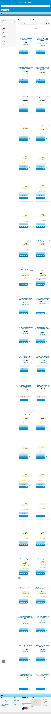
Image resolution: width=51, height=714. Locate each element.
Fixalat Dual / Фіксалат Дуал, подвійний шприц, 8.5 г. (25, 646)
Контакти (15, 704)
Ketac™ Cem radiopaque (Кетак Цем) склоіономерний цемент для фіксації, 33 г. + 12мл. (25, 617)
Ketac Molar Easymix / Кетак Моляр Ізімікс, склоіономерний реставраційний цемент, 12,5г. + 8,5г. (26, 212)
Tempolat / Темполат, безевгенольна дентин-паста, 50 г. (26, 39)
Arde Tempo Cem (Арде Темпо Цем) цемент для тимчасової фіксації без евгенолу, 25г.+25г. (26, 559)
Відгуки (25, 709)
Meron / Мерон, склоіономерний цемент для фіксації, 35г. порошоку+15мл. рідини (42, 588)
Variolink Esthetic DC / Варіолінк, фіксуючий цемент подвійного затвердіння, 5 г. (43, 415)
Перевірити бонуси (5, 10)
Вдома (2, 16)
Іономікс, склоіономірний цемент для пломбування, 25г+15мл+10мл (42, 270)
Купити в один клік (23, 53)
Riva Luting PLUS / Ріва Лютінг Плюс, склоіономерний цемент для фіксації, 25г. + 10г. (25, 270)
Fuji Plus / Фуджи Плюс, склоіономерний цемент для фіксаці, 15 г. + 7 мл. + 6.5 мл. (25, 241)
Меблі (2, 706)
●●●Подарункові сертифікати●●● (6, 708)
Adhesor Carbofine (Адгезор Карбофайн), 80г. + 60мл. (25, 530)
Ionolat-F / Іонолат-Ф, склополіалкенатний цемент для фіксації (26, 328)
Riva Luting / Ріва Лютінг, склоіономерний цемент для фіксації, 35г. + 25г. (43, 241)
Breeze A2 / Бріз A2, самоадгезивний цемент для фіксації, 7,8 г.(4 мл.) (25, 472)
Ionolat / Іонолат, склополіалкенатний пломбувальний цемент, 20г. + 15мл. (25, 299)
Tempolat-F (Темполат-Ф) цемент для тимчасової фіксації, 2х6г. (43, 530)
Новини (15, 703)
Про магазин (16, 699)
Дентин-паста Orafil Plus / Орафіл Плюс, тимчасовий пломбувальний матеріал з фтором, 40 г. (42, 68)
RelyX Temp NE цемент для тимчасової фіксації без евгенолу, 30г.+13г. (42, 675)
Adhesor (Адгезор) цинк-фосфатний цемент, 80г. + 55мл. (26, 501)
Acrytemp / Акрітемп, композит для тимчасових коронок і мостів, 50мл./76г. (42, 357)
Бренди (15, 701)
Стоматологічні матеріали (9, 16)
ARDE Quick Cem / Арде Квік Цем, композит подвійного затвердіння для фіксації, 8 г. (26, 415)
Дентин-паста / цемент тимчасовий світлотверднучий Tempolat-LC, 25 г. (42, 97)
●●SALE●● (2, 699)
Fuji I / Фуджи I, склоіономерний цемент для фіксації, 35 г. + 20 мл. (42, 212)
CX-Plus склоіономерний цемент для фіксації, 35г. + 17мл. (26, 588)
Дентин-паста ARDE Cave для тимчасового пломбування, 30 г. (26, 97)
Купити (23, 50)
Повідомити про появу (23, 284)
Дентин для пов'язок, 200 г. (25, 125)
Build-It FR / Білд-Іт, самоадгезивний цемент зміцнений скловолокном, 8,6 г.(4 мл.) (43, 444)
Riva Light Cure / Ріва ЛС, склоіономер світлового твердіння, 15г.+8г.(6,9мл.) (42, 183)
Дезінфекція (3, 705)
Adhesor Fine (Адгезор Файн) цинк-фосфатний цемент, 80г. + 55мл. (42, 501)
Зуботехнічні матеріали (4, 703)
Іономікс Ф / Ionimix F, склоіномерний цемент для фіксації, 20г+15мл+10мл (42, 299)
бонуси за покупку (25, 44)
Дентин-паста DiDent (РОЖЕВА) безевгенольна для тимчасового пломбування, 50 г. (42, 39)
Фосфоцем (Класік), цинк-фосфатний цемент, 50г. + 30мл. (43, 472)
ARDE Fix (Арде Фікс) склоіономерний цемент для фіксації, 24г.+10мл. (43, 559)
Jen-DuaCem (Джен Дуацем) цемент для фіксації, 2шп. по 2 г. (42, 646)
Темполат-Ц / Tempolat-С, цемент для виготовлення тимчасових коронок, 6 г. (25, 357)
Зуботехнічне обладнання (5, 704)
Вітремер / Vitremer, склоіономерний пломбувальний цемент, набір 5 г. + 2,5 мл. (25, 675)
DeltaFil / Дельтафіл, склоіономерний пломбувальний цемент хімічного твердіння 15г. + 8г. (42, 155)
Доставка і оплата (16, 700)
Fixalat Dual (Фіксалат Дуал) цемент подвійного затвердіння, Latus (43, 617)
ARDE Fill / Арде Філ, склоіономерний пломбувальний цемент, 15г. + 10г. (26, 154)
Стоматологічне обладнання (5, 701)
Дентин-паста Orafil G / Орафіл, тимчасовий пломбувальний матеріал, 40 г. (26, 68)
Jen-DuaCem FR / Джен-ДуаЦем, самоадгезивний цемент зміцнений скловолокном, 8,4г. (25, 444)
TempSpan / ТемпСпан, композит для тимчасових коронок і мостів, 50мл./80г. (42, 386)
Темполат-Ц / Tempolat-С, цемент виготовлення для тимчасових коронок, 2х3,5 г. (42, 328)
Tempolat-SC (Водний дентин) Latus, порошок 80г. (43, 126)
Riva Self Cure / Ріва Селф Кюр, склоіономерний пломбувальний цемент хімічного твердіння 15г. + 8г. (25, 183)
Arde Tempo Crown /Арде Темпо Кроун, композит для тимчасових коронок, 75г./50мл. (25, 386)
